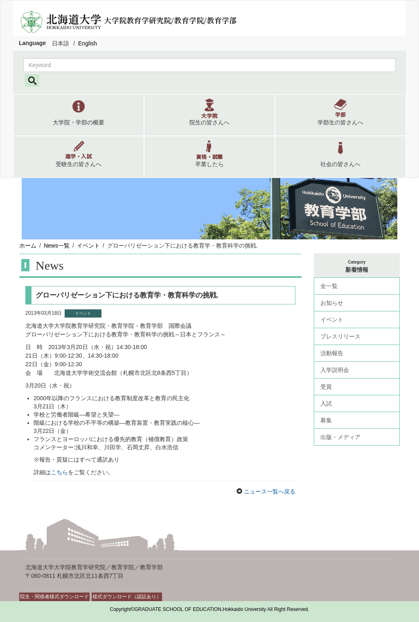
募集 (326, 420)
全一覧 (329, 286)
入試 (326, 403)
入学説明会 (334, 370)
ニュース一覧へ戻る (268, 491)
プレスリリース (340, 336)
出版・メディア (340, 437)
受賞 (326, 386)
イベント (88, 245)
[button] (78, 115)
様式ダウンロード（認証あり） (126, 596)
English (87, 43)
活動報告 (331, 353)
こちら (59, 472)
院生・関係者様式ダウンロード (54, 596)
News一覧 (57, 245)
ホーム (27, 245)
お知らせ (331, 303)
